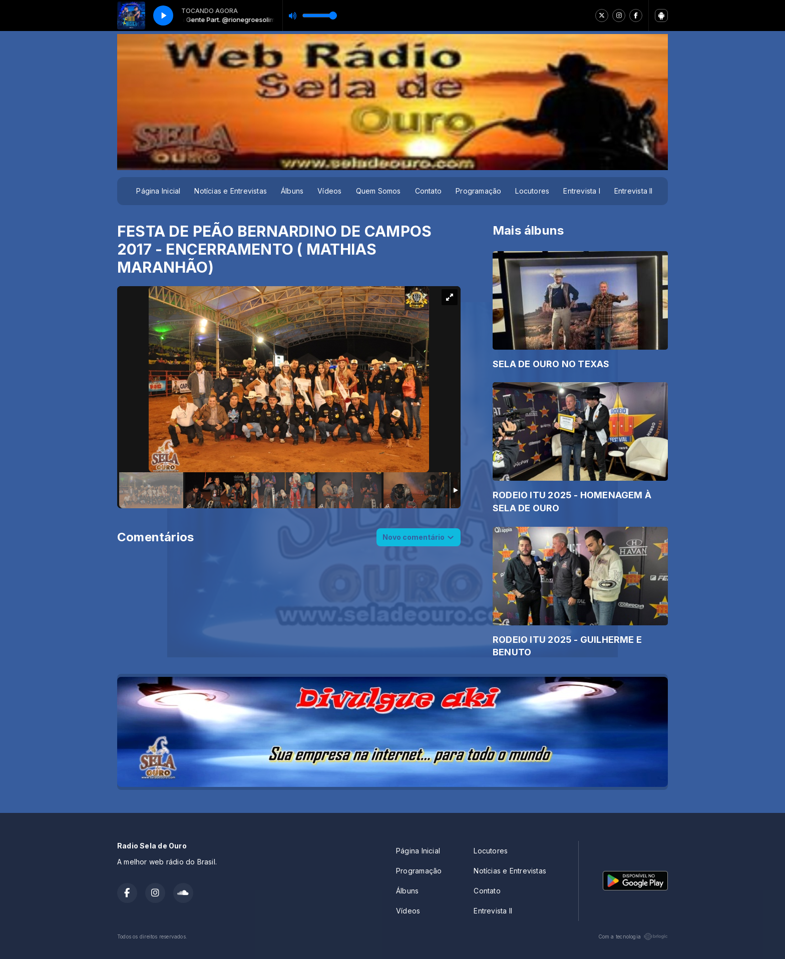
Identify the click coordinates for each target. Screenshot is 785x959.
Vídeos (329, 191)
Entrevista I (581, 191)
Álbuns (292, 191)
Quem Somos (378, 191)
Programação (478, 191)
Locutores (532, 191)
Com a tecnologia (633, 936)
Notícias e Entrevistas (230, 191)
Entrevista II (633, 191)
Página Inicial (158, 191)
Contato (428, 191)
